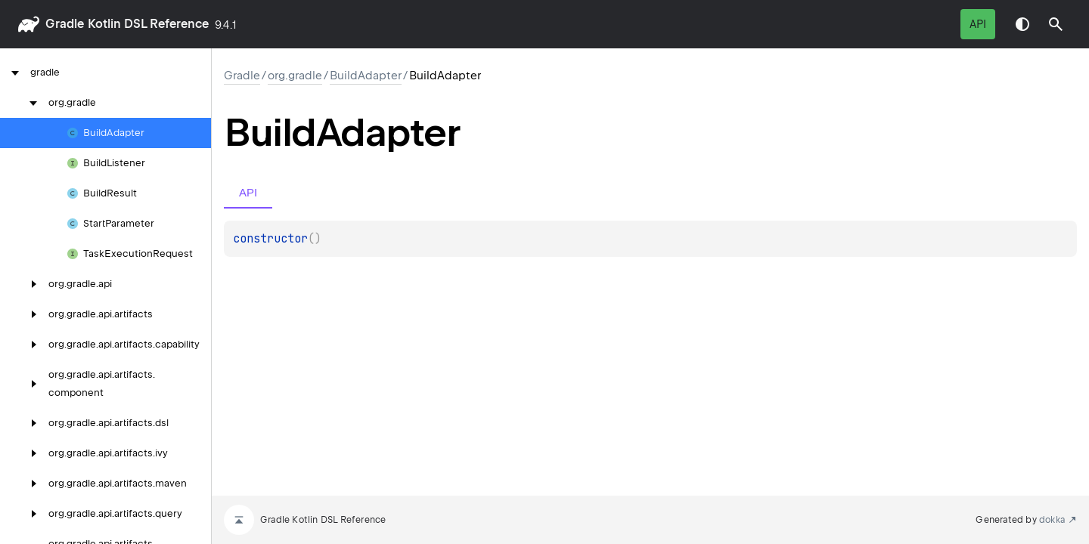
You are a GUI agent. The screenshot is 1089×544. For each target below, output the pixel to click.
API (978, 24)
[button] (1056, 24)
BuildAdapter (366, 75)
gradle (64, 24)
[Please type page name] (1056, 24)
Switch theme (1022, 24)
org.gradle (295, 75)
